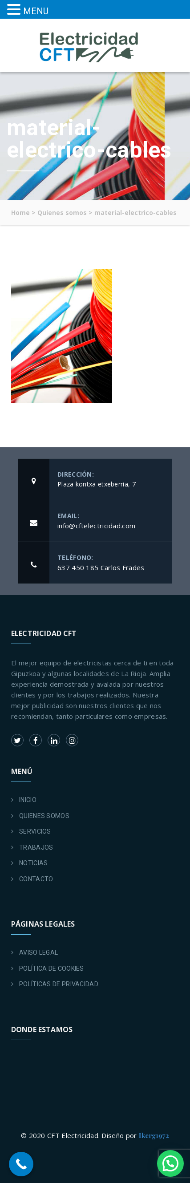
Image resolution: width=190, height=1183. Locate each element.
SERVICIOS (35, 831)
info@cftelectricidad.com (96, 525)
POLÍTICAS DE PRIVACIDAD (58, 984)
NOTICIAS (33, 863)
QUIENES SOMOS (44, 815)
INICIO (27, 799)
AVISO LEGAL (38, 952)
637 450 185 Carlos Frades (101, 567)
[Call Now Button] (21, 1164)
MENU (36, 11)
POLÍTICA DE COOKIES (51, 968)
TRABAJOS (36, 847)
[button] (170, 1163)
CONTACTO (36, 879)
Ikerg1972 (154, 1135)
